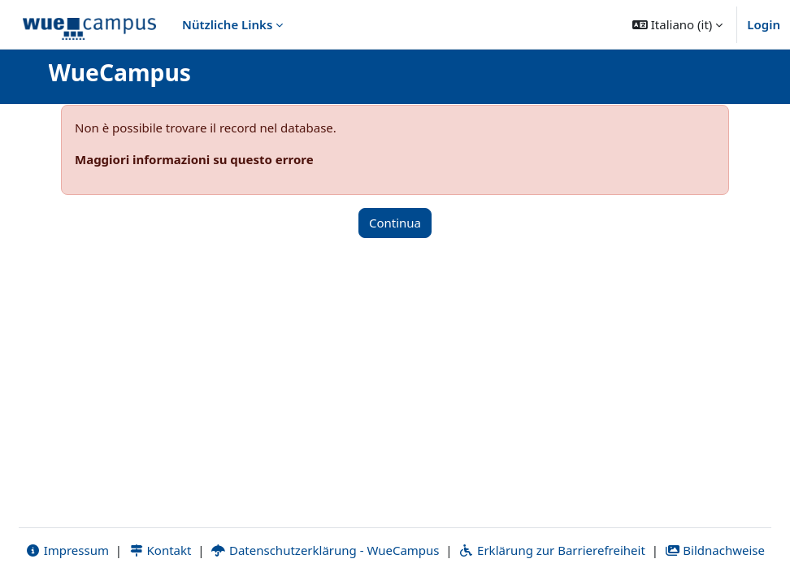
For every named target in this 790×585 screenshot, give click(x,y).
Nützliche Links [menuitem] (227, 24)
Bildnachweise (715, 550)
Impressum (67, 550)
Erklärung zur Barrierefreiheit (551, 550)
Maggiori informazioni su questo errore (194, 159)
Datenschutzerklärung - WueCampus (325, 550)
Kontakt (160, 550)
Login (763, 24)
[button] (677, 24)
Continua (395, 222)
